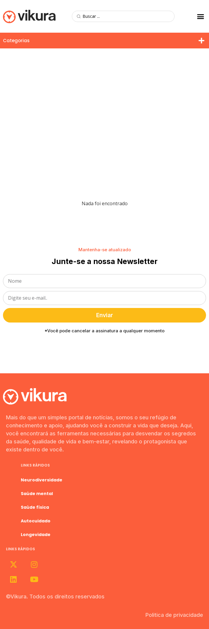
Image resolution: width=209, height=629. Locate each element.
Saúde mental (37, 494)
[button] (200, 16)
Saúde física (35, 507)
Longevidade (35, 535)
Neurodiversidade (41, 480)
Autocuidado (35, 521)
